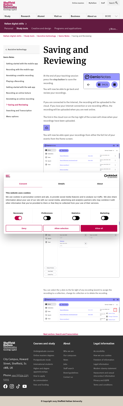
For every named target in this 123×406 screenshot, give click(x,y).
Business (75, 16)
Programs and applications (67, 28)
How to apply (39, 375)
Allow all (99, 228)
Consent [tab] (23, 183)
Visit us (58, 16)
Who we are (68, 351)
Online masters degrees (43, 355)
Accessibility (99, 351)
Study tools (22, 28)
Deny (24, 228)
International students (43, 364)
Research (25, 16)
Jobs (65, 364)
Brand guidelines (70, 372)
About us (92, 16)
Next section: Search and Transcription (60, 333)
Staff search (68, 368)
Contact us (68, 376)
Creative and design (41, 28)
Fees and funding (41, 384)
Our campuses (69, 355)
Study (7, 16)
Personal (8, 28)
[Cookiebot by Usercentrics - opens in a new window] (106, 176)
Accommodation (40, 380)
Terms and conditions (103, 384)
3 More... (113, 28)
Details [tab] (61, 183)
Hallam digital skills (15, 23)
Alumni (41, 16)
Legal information (101, 364)
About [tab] (100, 183)
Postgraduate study (41, 359)
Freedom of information (104, 359)
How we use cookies (102, 355)
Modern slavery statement (105, 368)
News (65, 359)
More (111, 16)
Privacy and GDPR (101, 380)
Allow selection (61, 228)
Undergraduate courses (43, 351)
